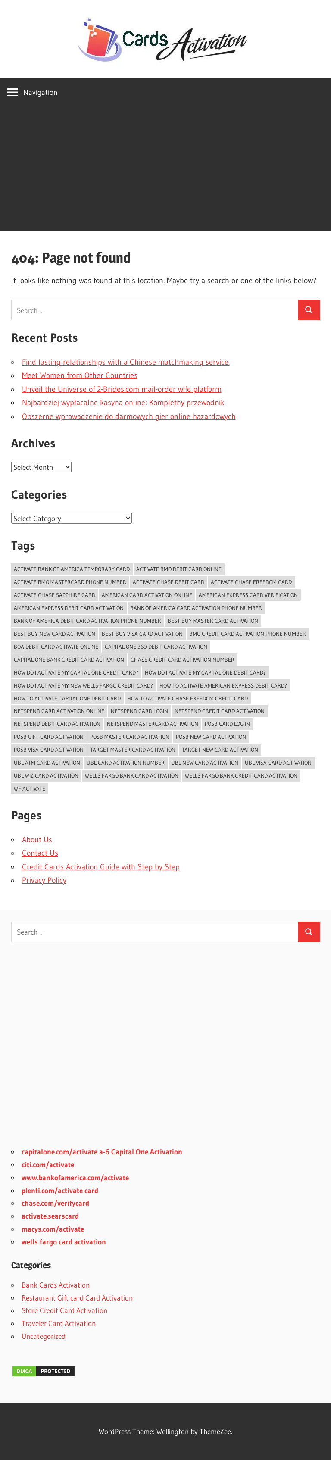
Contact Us (40, 853)
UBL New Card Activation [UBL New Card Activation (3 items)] (204, 762)
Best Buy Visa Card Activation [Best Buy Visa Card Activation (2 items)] (142, 633)
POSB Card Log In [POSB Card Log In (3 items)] (227, 723)
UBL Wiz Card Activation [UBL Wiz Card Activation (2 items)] (46, 775)
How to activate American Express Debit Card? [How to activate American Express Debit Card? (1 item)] (223, 685)
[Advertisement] (165, 170)
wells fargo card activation (64, 1241)
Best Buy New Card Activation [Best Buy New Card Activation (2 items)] (54, 633)
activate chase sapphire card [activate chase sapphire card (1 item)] (54, 594)
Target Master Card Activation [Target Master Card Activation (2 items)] (132, 749)
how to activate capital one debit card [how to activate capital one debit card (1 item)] (67, 698)
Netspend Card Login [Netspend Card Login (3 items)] (139, 710)
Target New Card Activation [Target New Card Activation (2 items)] (220, 749)
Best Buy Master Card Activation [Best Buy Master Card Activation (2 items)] (213, 620)
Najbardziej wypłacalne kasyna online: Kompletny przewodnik (123, 402)
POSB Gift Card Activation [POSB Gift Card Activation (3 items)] (49, 736)
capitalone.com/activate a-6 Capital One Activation (102, 1151)
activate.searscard (50, 1215)
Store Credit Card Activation (64, 1310)
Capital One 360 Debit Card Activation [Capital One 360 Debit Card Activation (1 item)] (156, 646)
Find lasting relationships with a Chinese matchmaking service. (126, 362)
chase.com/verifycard (55, 1202)
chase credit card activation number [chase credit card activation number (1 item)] (182, 659)
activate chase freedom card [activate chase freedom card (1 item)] (251, 581)
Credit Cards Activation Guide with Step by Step (101, 867)
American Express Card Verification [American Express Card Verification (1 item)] (248, 594)
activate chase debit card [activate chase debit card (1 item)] (168, 581)
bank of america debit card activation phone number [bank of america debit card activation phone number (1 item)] (87, 620)
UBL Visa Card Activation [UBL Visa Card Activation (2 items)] (278, 762)
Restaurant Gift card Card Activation (77, 1297)
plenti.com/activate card (60, 1190)
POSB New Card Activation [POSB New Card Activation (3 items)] (211, 736)
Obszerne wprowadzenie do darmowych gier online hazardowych (129, 416)
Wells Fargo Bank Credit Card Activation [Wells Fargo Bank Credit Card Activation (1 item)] (241, 775)
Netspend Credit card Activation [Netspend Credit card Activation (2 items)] (220, 710)
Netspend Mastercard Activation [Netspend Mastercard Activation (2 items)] (152, 723)
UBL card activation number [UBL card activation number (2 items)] (126, 762)
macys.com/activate (53, 1228)
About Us (37, 839)
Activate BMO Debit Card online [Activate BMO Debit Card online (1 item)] (179, 569)
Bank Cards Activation (56, 1284)
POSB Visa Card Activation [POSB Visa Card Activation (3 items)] (49, 749)
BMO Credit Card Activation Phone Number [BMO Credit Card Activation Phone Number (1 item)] (247, 633)
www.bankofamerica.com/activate (75, 1177)
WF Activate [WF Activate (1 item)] (29, 788)
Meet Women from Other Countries (79, 375)
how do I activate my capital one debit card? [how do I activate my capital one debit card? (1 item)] (205, 672)
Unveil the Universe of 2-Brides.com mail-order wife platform (122, 389)
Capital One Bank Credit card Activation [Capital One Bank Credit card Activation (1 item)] (69, 659)
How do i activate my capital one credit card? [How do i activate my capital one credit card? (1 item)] (76, 672)
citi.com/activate (48, 1164)
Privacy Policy (44, 880)
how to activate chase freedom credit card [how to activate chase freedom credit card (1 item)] (187, 698)
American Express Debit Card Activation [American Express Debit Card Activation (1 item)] (69, 607)
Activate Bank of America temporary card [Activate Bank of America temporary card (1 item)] (72, 569)
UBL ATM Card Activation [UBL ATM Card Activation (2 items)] (47, 762)
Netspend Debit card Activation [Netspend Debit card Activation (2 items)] (57, 723)
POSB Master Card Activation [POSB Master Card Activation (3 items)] (129, 736)
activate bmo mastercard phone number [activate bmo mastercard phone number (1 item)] (70, 581)
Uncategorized (44, 1336)
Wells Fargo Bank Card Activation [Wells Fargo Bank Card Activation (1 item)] (131, 775)
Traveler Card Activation (59, 1323)
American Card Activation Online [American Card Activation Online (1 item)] (147, 594)
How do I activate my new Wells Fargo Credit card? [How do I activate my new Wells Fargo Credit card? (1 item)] (83, 685)
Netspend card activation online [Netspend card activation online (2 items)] (59, 710)
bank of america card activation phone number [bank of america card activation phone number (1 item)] (196, 607)
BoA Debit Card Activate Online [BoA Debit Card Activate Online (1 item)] (56, 646)
